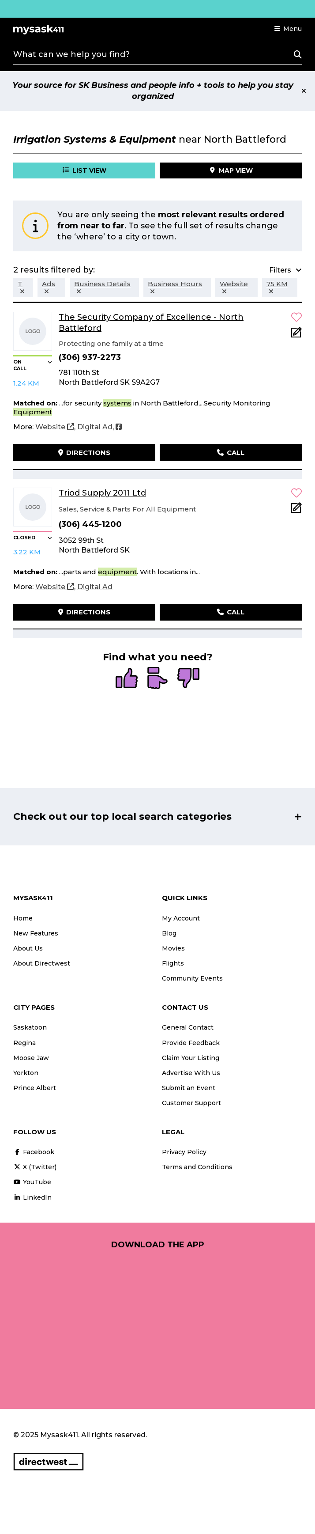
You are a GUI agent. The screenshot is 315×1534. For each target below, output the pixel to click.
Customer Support (191, 1103)
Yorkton (25, 1073)
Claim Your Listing (190, 1058)
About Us (28, 948)
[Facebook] (119, 427)
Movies (173, 948)
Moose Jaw (31, 1058)
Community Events (192, 978)
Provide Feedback (191, 1043)
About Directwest (41, 963)
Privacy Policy (184, 1152)
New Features (35, 933)
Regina (24, 1043)
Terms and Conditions (197, 1167)
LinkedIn (32, 1197)
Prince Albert (34, 1088)
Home (23, 918)
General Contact (188, 1027)
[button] (288, 29)
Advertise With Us (191, 1073)
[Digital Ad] (94, 427)
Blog (169, 933)
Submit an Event (188, 1088)
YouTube (32, 1182)
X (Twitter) (34, 1167)
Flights (173, 963)
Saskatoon (30, 1027)
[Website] (54, 427)
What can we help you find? (71, 54)
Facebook (33, 1152)
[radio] (126, 679)
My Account (181, 918)
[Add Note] (296, 335)
